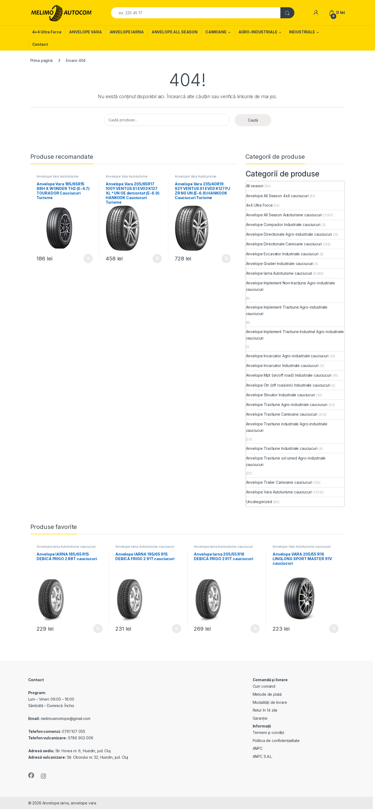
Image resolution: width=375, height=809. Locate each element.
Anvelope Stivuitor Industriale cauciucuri (280, 395)
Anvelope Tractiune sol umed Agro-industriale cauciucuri (286, 461)
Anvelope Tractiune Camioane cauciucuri (281, 414)
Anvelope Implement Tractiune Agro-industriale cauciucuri (287, 310)
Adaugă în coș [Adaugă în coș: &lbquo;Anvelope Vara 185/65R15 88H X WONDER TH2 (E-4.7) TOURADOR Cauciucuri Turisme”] (88, 258)
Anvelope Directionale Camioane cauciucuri (284, 244)
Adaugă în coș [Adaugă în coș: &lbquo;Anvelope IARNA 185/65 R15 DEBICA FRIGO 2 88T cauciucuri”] (97, 628)
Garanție (260, 718)
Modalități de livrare (270, 702)
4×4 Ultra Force (47, 32)
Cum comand (264, 686)
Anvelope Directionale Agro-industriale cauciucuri (289, 234)
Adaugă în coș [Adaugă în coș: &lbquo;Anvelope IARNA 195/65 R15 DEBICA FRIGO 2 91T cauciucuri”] (176, 628)
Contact (40, 44)
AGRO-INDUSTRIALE (257, 32)
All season (255, 185)
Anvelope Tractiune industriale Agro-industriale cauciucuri (286, 427)
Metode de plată (267, 694)
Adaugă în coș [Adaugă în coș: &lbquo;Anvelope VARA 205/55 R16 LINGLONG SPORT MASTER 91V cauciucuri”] (333, 628)
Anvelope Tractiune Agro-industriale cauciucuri (287, 404)
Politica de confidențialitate (276, 740)
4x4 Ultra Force (259, 205)
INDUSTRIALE (302, 32)
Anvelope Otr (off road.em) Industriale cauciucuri (288, 385)
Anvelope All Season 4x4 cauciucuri (277, 195)
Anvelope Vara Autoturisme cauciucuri (57, 178)
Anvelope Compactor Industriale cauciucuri (283, 224)
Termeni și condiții (268, 732)
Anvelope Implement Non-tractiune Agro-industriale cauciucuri (290, 286)
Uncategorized (259, 501)
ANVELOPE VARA (85, 32)
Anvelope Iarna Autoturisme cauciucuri (279, 273)
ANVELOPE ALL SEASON (175, 32)
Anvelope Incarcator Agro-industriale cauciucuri (287, 356)
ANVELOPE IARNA (127, 32)
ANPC (258, 748)
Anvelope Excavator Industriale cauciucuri (282, 254)
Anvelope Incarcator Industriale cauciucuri (282, 365)
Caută (253, 120)
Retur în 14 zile (265, 710)
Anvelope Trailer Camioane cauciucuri (279, 482)
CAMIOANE (216, 32)
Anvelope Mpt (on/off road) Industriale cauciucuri (288, 375)
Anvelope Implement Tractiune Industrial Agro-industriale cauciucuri (295, 334)
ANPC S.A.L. (263, 756)
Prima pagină (41, 60)
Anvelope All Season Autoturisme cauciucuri (284, 215)
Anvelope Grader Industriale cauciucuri (279, 263)
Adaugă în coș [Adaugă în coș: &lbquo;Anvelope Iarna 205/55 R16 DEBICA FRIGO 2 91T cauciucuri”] (255, 628)
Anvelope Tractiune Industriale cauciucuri (281, 448)
